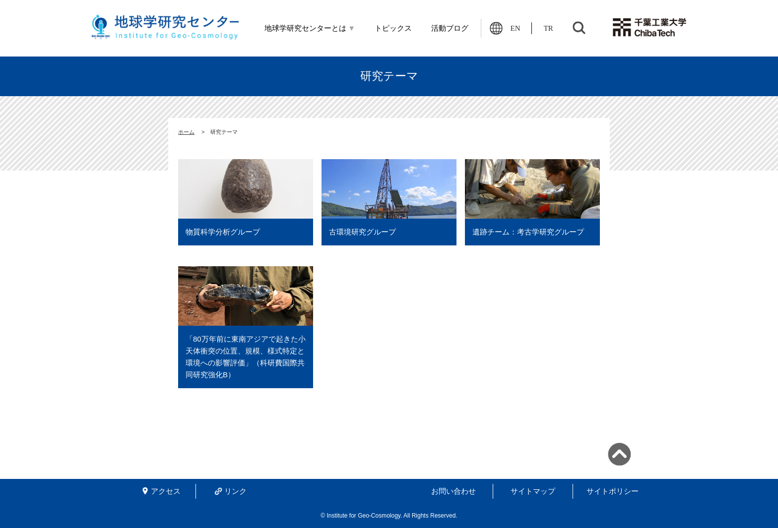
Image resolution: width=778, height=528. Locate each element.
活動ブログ (449, 28)
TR (548, 28)
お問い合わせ (453, 491)
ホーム (186, 132)
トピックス (393, 28)
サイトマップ (533, 491)
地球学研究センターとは (310, 28)
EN (515, 28)
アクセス (166, 491)
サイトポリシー (612, 491)
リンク (235, 491)
